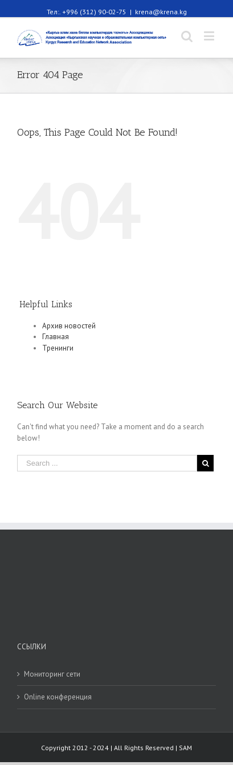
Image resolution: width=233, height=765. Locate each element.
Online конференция (58, 697)
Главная (55, 336)
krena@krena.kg (161, 11)
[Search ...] (107, 463)
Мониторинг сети (52, 674)
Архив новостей (69, 326)
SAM (185, 747)
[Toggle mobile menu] (210, 36)
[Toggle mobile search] (187, 36)
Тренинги (57, 348)
